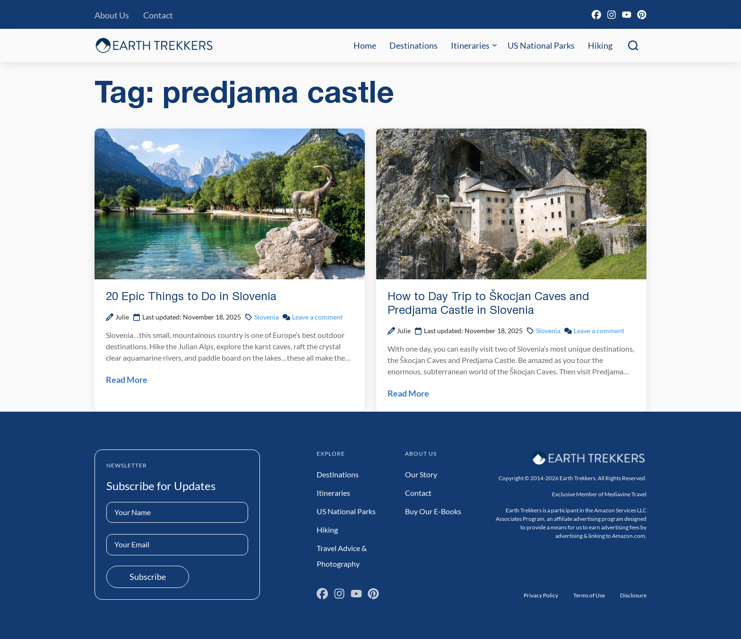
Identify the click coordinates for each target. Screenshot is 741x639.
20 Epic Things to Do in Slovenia (191, 297)
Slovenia (266, 317)
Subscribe (147, 576)
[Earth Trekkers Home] (154, 45)
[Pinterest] (641, 14)
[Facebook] (596, 14)
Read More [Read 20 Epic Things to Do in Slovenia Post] (126, 379)
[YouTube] (626, 14)
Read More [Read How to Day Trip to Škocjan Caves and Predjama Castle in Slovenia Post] (408, 393)
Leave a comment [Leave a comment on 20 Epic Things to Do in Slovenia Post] (317, 317)
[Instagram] (611, 14)
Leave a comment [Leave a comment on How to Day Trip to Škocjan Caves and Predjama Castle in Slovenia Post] (599, 331)
